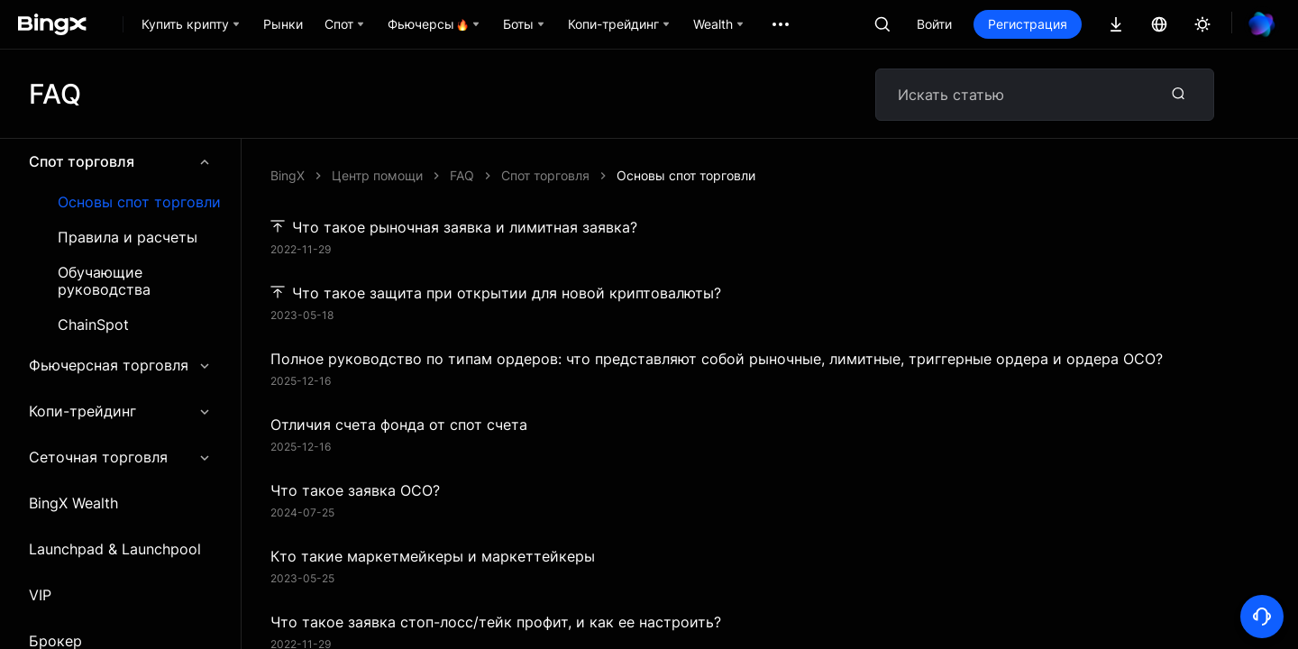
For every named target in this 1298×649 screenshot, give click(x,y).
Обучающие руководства (104, 281)
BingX (287, 175)
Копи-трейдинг (120, 411)
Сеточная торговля (120, 457)
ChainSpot (93, 325)
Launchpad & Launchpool (115, 549)
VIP (40, 595)
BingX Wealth (73, 503)
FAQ (462, 175)
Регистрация (1027, 24)
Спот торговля (120, 161)
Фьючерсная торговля (120, 365)
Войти (934, 24)
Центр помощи (377, 175)
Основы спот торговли (139, 202)
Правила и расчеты (127, 237)
